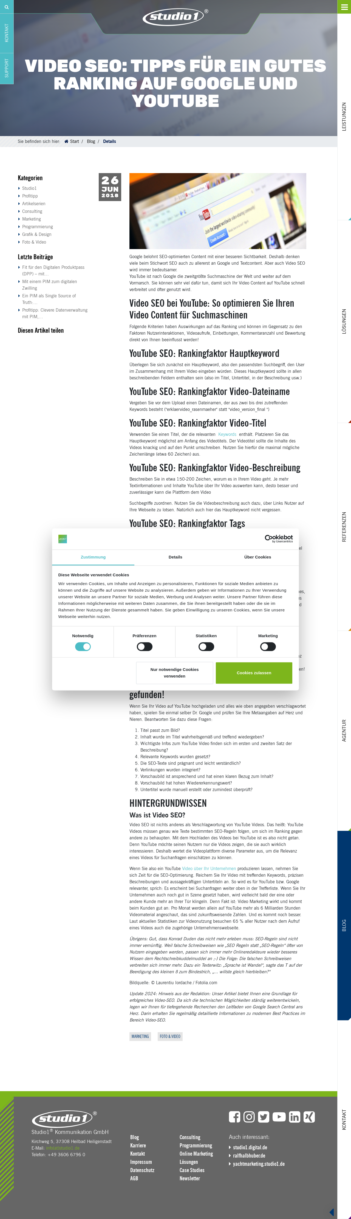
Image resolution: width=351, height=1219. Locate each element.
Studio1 (29, 188)
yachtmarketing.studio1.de (259, 1164)
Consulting (32, 211)
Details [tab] (175, 557)
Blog (91, 141)
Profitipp (30, 196)
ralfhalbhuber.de (249, 1155)
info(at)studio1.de (63, 1148)
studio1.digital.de (250, 1147)
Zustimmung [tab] (93, 557)
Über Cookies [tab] (257, 557)
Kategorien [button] (30, 178)
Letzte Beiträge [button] (35, 257)
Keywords (227, 434)
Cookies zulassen (254, 672)
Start (74, 141)
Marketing (31, 219)
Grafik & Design (37, 234)
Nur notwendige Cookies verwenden (175, 672)
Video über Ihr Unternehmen (209, 868)
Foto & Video (34, 242)
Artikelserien (34, 203)
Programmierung (37, 226)
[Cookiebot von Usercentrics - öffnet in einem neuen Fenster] (269, 539)
